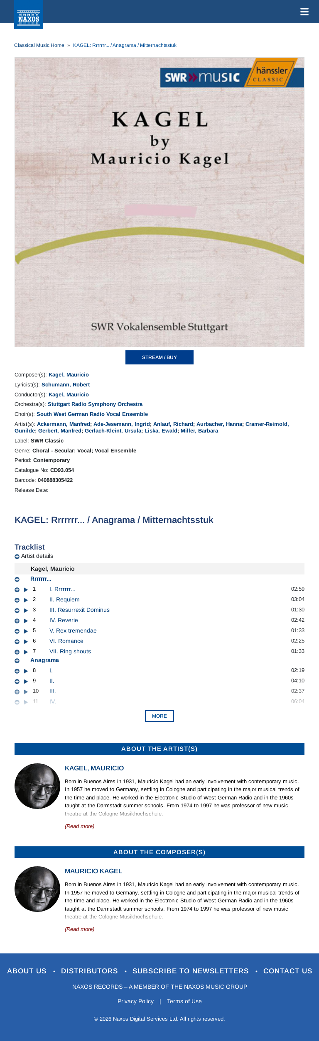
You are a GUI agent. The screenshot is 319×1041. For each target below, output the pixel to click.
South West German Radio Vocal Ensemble (92, 414)
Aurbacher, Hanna (219, 424)
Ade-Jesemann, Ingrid (121, 424)
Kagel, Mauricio (69, 374)
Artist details (37, 555)
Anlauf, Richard (173, 424)
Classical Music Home (39, 45)
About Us (28, 971)
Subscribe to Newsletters (192, 971)
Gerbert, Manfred (59, 431)
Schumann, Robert (66, 384)
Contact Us (287, 971)
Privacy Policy (136, 1001)
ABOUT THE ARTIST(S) (159, 748)
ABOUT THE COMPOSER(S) (159, 851)
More (159, 716)
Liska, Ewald (161, 431)
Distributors (90, 971)
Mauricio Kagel (93, 871)
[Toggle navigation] (302, 11)
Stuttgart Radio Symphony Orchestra (95, 404)
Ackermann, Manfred (63, 424)
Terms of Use (184, 1001)
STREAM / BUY (159, 357)
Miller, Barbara (199, 431)
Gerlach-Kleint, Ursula (113, 431)
